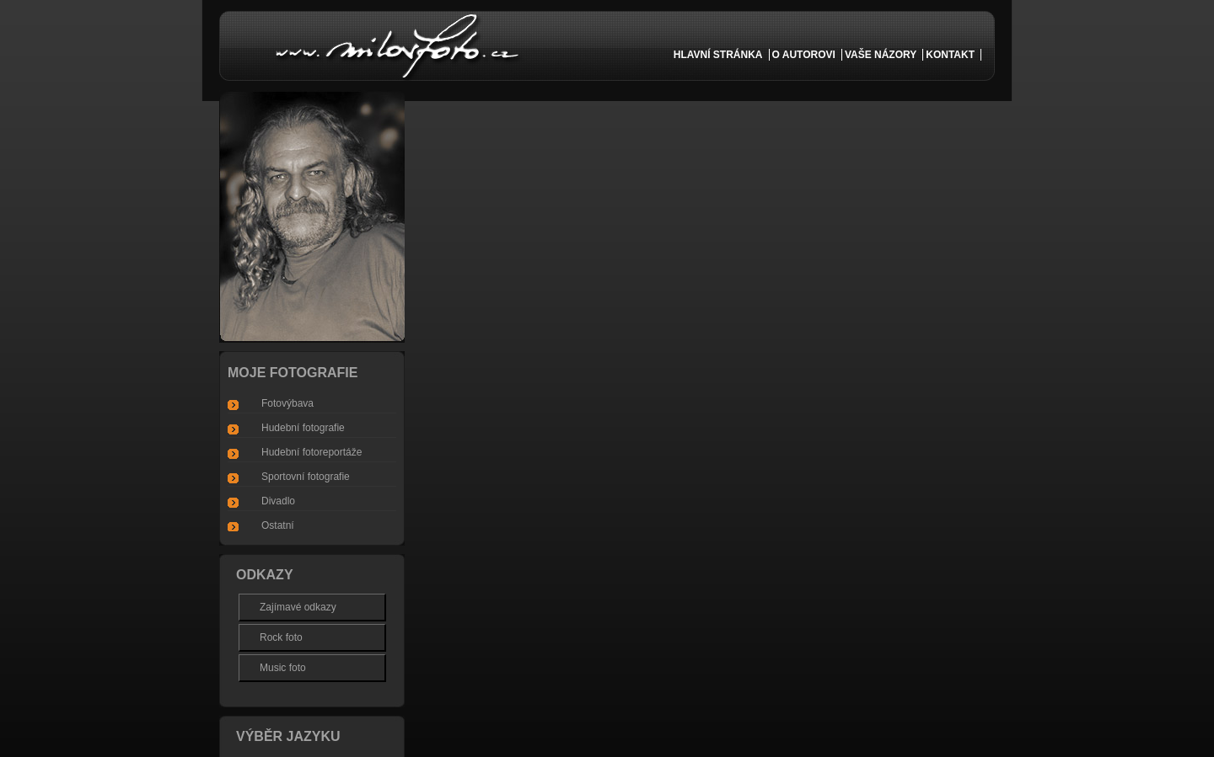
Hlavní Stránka (718, 55)
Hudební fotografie (303, 428)
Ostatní (277, 525)
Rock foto (281, 637)
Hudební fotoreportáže (311, 452)
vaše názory (880, 55)
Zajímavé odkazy (298, 607)
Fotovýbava (287, 403)
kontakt (950, 55)
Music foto (283, 668)
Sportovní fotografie (305, 476)
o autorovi (803, 55)
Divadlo (278, 501)
